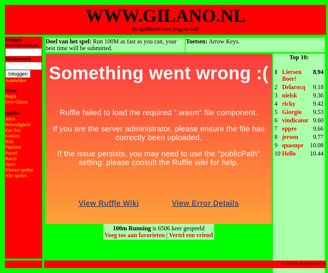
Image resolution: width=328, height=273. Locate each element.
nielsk (289, 95)
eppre (289, 128)
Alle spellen (16, 175)
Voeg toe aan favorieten (134, 235)
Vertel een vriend (191, 235)
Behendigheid (18, 124)
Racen (11, 158)
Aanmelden (15, 80)
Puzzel (11, 153)
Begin (10, 96)
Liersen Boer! (292, 75)
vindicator (295, 120)
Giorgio (292, 112)
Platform (13, 147)
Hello (289, 153)
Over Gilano (16, 102)
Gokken (12, 136)
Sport (10, 164)
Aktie (10, 119)
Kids (9, 141)
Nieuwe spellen (19, 170)
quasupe (292, 145)
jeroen (290, 137)
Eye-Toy (13, 130)
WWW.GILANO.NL (166, 16)
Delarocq (293, 87)
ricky (289, 103)
